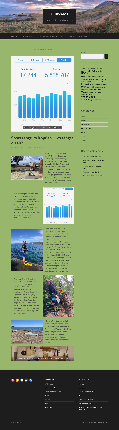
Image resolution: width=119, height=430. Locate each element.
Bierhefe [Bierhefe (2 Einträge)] (83, 71)
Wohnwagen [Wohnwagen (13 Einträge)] (87, 99)
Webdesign (83, 36)
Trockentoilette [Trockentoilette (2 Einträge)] (84, 89)
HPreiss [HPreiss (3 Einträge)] (99, 76)
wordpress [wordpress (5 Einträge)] (98, 100)
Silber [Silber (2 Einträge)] (105, 84)
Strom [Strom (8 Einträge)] (83, 87)
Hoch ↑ (105, 422)
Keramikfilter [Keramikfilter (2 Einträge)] (89, 79)
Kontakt (81, 384)
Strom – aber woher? (97, 176)
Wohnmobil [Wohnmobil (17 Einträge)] (88, 97)
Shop (46, 403)
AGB (80, 395)
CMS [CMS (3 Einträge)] (97, 71)
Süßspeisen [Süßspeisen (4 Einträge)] (95, 87)
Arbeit (83, 116)
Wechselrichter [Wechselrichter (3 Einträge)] (90, 94)
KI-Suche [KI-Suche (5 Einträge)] (96, 79)
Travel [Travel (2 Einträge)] (104, 87)
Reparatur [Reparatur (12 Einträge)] (86, 84)
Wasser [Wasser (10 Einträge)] (84, 92)
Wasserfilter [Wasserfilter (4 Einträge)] (93, 92)
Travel (83, 136)
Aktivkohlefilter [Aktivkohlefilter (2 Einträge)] (89, 68)
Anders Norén (95, 422)
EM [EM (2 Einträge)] (102, 71)
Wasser (72, 36)
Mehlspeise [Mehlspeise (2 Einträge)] (83, 81)
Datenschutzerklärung (86, 399)
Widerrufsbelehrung (85, 403)
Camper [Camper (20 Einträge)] (90, 70)
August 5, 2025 (16, 147)
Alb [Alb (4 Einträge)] (94, 68)
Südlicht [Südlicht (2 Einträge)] (89, 87)
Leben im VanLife (28, 36)
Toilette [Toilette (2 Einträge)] (101, 87)
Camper (83, 120)
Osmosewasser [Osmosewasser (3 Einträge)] (97, 81)
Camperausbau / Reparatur (48, 36)
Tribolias (59, 13)
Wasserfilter (97, 156)
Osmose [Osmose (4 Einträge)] (89, 81)
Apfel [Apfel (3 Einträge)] (97, 68)
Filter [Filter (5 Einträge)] (89, 74)
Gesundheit (85, 124)
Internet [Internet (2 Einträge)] (103, 76)
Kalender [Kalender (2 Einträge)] (83, 79)
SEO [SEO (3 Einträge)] (102, 84)
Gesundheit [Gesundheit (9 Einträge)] (86, 76)
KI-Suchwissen (86, 128)
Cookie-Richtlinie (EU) (86, 392)
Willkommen (49, 384)
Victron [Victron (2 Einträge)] (99, 89)
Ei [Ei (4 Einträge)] (100, 71)
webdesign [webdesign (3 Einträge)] (100, 92)
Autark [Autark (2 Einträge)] (101, 68)
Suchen (83, 52)
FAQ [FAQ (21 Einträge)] (83, 73)
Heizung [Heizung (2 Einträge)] (94, 76)
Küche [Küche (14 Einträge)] (103, 79)
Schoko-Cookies (95, 172)
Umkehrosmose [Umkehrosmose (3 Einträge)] (93, 89)
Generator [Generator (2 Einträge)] (94, 74)
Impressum (82, 388)
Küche (63, 36)
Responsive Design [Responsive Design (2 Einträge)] (96, 84)
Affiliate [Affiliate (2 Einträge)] (83, 68)
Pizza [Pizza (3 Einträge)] (103, 81)
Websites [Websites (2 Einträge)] (83, 94)
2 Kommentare (39, 147)
